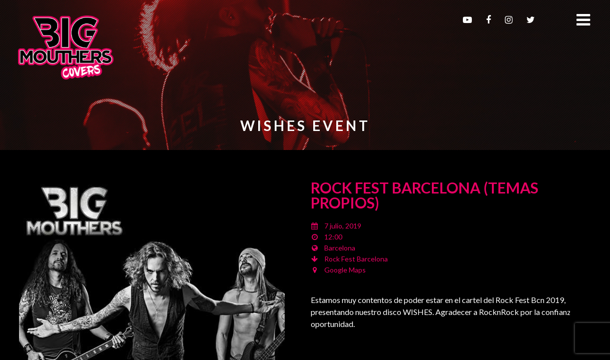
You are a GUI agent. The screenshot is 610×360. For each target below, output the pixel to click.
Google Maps (345, 270)
